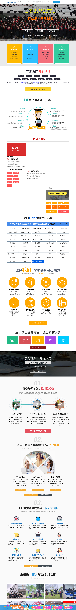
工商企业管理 (25, 187)
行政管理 (25, 198)
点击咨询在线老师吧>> (37, 89)
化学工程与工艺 (25, 191)
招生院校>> (25, 79)
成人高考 (30, 2)
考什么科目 (38, 445)
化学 (50, 209)
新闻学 (38, 209)
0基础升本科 (51, 295)
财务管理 (37, 202)
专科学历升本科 (37, 295)
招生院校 (45, 2)
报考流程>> (37, 75)
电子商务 (25, 202)
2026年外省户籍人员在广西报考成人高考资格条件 (36, 153)
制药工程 (62, 205)
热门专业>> (33, 79)
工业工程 (50, 187)
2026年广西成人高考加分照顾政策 (33, 164)
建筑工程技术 (50, 198)
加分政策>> (41, 79)
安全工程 (12, 194)
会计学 (50, 202)
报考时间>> (21, 75)
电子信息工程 (63, 187)
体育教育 (12, 216)
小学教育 (37, 213)
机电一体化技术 (62, 183)
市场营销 (37, 187)
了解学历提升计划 (38, 278)
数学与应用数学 (12, 209)
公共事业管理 (25, 213)
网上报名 (50, 2)
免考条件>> (17, 79)
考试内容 (9, 160)
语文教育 (25, 216)
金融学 (63, 202)
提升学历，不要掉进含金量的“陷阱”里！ (34, 148)
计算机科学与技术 (38, 183)
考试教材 (16, 160)
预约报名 (31, 450)
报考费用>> (45, 75)
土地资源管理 (25, 194)
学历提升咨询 (52, 167)
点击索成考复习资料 (38, 386)
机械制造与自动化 (50, 183)
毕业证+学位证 (40, 35)
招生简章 (16, 166)
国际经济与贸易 (12, 191)
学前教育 (12, 213)
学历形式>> (49, 79)
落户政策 (63, 167)
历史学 (25, 209)
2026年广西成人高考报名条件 (32, 150)
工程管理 (50, 191)
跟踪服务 (40, 31)
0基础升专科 (63, 295)
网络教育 (35, 2)
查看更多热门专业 (37, 216)
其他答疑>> (57, 79)
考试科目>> (53, 75)
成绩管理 (9, 166)
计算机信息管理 (25, 183)
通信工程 (37, 191)
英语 (63, 213)
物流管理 (37, 198)
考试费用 (23, 160)
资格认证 (23, 166)
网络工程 (62, 191)
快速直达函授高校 (56, 2)
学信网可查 (53, 35)
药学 (37, 205)
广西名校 (27, 35)
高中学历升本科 (25, 295)
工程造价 (12, 198)
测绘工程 (12, 183)
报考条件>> (29, 75)
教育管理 (62, 209)
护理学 (25, 205)
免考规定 (23, 163)
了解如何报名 (20, 445)
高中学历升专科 (12, 295)
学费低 (27, 31)
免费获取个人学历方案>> (38, 302)
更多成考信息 (56, 445)
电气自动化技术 (12, 187)
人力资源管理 (63, 198)
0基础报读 (53, 31)
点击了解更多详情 (38, 326)
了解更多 (31, 521)
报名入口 (9, 163)
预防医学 (50, 205)
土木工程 (50, 194)
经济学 (63, 194)
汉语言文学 (50, 213)
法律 (12, 205)
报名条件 (16, 163)
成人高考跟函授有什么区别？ (32, 152)
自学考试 (40, 2)
